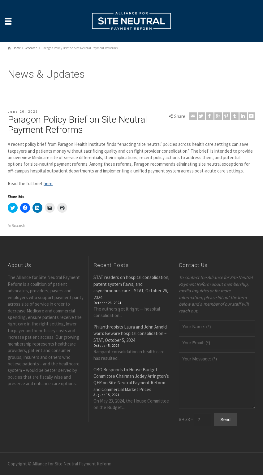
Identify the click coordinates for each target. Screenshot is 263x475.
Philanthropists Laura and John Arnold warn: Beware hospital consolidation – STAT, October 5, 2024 (130, 333)
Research (18, 225)
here (48, 183)
